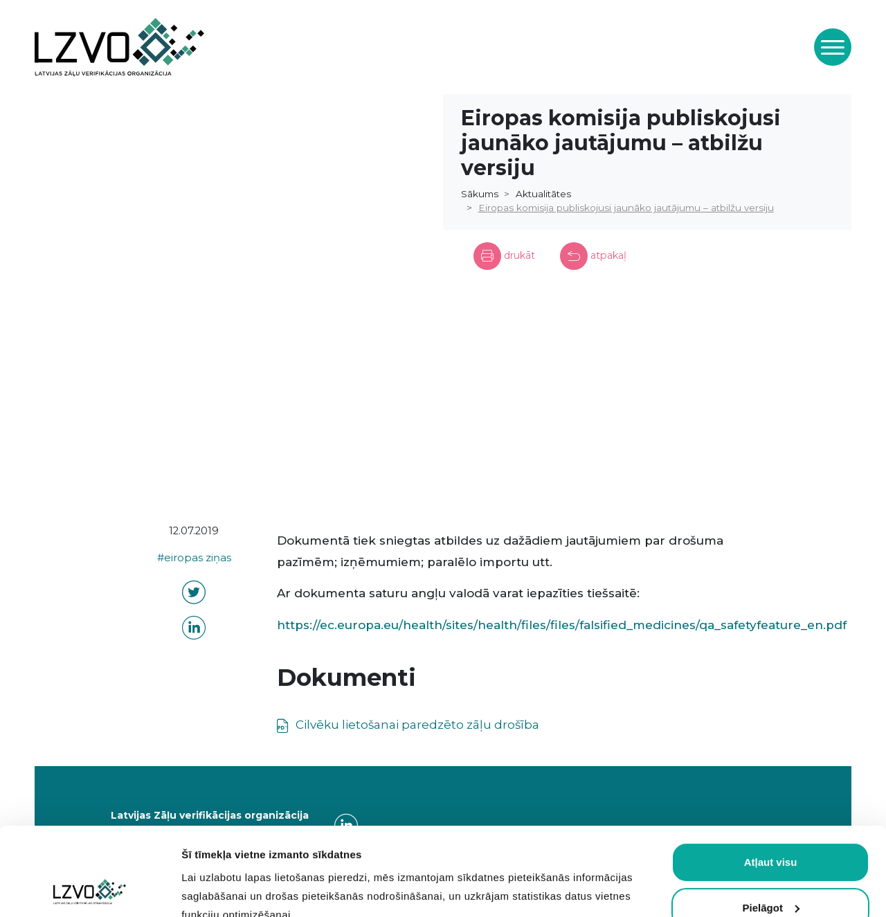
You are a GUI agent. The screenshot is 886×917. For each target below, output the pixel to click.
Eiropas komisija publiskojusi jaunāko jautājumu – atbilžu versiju (626, 207)
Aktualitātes (543, 193)
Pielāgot (771, 824)
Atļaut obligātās (771, 870)
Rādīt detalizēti (218, 890)
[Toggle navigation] (832, 47)
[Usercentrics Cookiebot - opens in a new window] (89, 890)
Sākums (479, 193)
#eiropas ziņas (194, 558)
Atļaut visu (770, 780)
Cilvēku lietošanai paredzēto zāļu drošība (416, 725)
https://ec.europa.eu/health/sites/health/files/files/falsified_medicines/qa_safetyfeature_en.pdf (562, 625)
